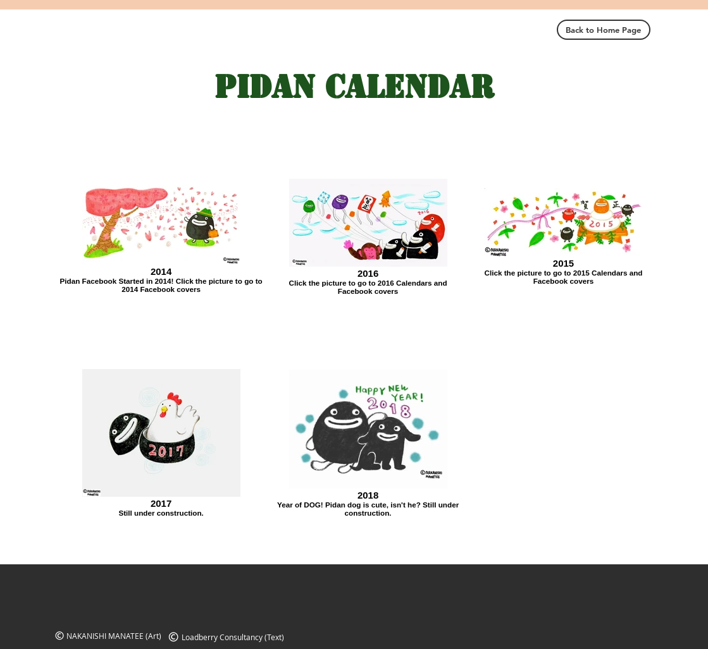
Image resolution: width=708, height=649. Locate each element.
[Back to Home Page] (603, 30)
